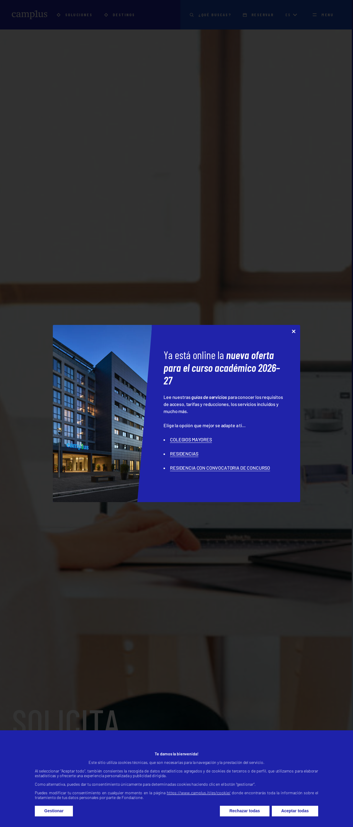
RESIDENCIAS (184, 453)
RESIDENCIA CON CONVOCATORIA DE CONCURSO (220, 468)
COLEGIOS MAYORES (191, 439)
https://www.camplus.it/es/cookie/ (199, 806)
